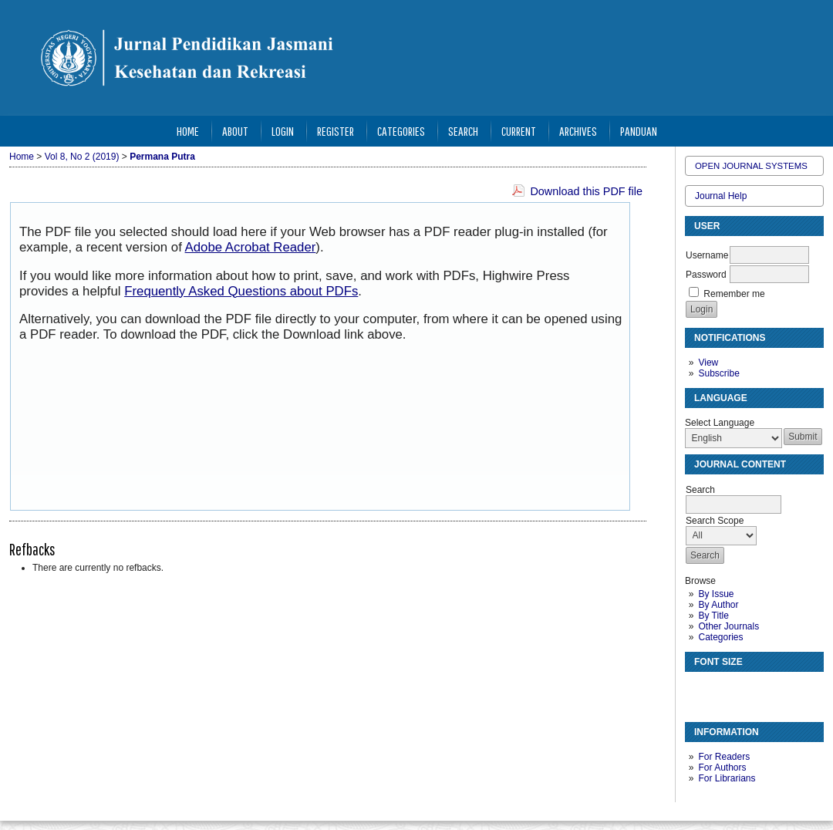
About (235, 130)
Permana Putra (162, 156)
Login (282, 130)
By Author (718, 604)
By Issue (716, 594)
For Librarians (726, 778)
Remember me (733, 293)
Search (463, 130)
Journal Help (721, 196)
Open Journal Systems (751, 165)
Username (707, 255)
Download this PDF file (586, 191)
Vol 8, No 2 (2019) (82, 156)
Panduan (638, 130)
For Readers (724, 756)
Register (335, 130)
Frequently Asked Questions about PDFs (241, 291)
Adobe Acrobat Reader (250, 247)
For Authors (722, 767)
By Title (713, 615)
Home (188, 130)
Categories (720, 637)
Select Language (719, 422)
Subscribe (718, 373)
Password (706, 274)
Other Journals (728, 626)
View (708, 362)
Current (518, 130)
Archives (578, 130)
